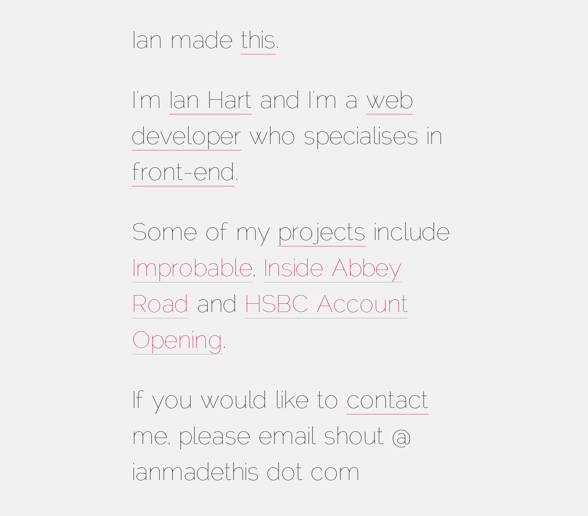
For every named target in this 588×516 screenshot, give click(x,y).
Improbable (192, 270)
